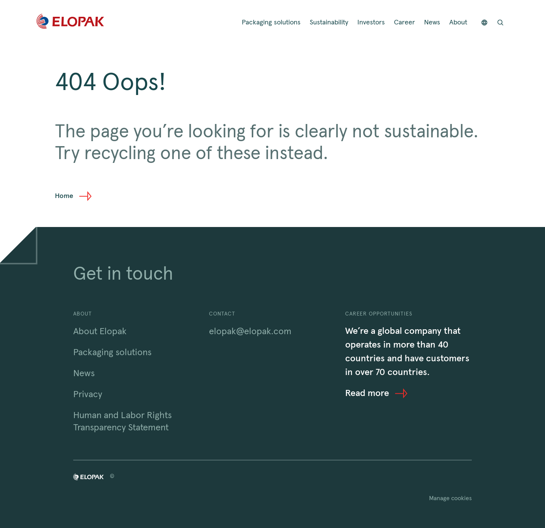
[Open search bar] (500, 22)
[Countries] (484, 22)
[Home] (70, 23)
